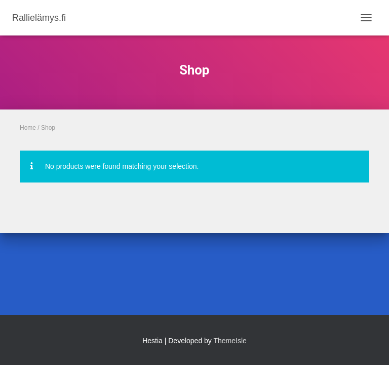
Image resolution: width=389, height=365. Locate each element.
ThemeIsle (230, 341)
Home (28, 127)
